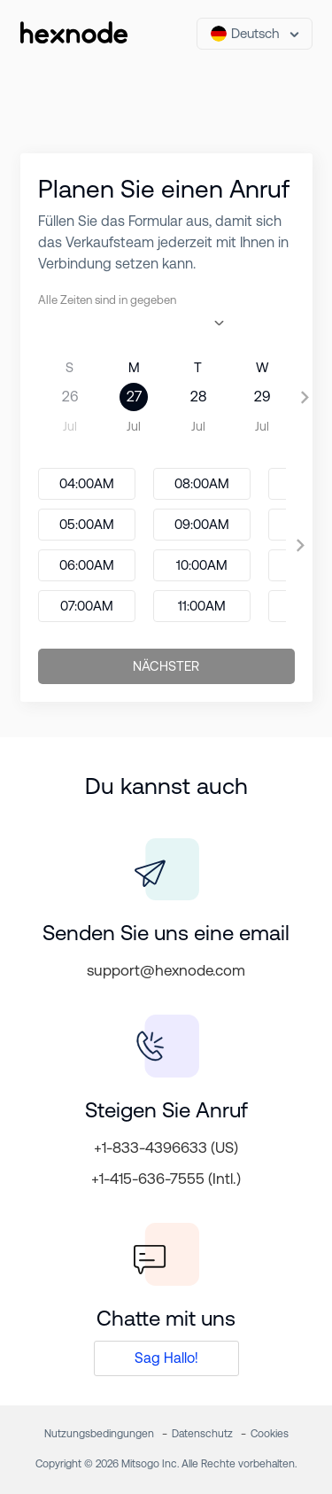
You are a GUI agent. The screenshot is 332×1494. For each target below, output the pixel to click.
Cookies (270, 1434)
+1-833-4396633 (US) (166, 1147)
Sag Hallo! (166, 1358)
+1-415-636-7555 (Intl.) (166, 1178)
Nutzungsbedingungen (99, 1434)
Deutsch (245, 34)
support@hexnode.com (166, 970)
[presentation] (305, 397)
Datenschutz (202, 1434)
